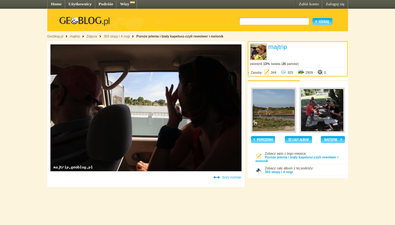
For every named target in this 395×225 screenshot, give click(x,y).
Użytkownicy (80, 4)
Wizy (124, 4)
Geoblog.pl (55, 36)
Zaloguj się (335, 4)
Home (56, 4)
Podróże (106, 4)
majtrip (75, 36)
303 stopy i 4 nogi (117, 36)
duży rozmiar (232, 177)
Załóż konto (309, 4)
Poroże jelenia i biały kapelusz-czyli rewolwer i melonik (179, 36)
